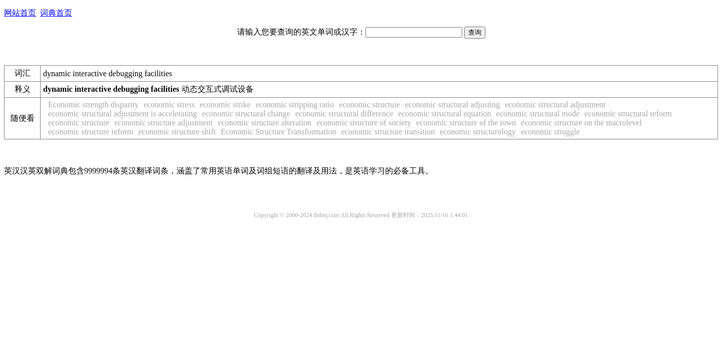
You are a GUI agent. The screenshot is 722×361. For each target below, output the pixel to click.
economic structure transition (388, 131)
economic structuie (369, 104)
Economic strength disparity (93, 104)
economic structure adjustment (163, 122)
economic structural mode (538, 113)
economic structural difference (344, 113)
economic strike (225, 104)
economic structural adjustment (555, 104)
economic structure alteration (265, 122)
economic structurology (478, 131)
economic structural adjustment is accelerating (122, 113)
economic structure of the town (466, 122)
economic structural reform (628, 113)
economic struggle (550, 131)
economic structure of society (363, 122)
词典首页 (56, 13)
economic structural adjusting (452, 104)
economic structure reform (90, 131)
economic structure (78, 122)
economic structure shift (177, 131)
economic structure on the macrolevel (581, 122)
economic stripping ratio (295, 104)
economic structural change (246, 113)
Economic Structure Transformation (278, 131)
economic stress (169, 104)
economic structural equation (444, 113)
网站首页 (20, 13)
